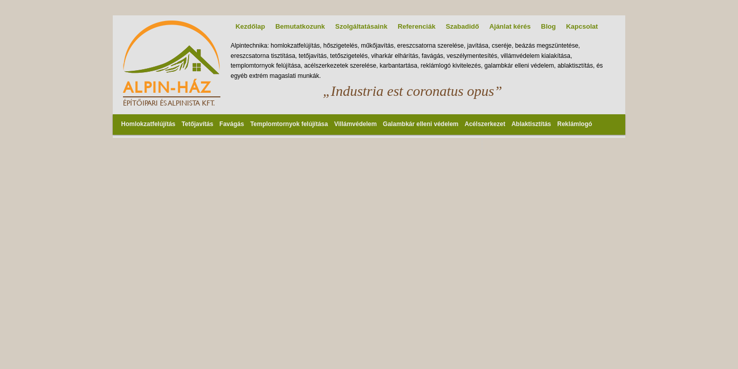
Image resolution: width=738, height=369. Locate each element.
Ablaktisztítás (531, 124)
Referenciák (417, 26)
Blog (548, 26)
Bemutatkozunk (300, 26)
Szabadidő (462, 26)
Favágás (231, 124)
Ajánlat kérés (510, 26)
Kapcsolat (582, 26)
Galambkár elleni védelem (420, 124)
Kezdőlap (250, 26)
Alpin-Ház (167, 87)
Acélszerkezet (485, 124)
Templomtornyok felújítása (289, 124)
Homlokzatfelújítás (148, 124)
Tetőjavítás (197, 124)
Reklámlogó (574, 124)
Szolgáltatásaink (361, 26)
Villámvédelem (355, 124)
